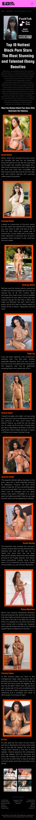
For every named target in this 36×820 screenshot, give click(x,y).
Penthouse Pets (5, 803)
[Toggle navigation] (32, 4)
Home (3, 11)
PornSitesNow (5, 815)
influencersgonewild (18, 817)
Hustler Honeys (5, 801)
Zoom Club (9, 11)
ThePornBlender (21, 815)
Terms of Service (30, 801)
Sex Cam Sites (29, 817)
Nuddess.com (30, 815)
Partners (32, 806)
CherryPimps (4, 800)
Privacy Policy (31, 800)
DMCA (33, 803)
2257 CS (33, 805)
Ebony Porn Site (7, 817)
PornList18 (13, 815)
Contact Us (32, 808)
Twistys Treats (5, 808)
